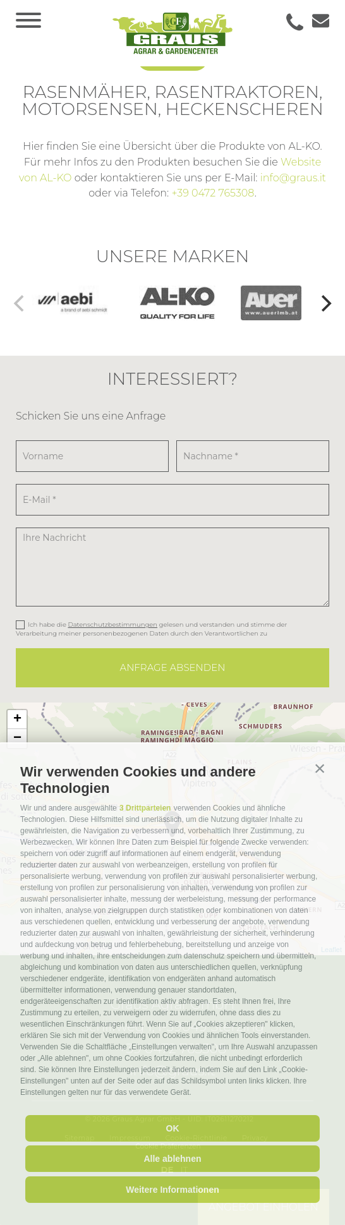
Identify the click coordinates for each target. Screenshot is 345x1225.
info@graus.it (293, 178)
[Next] (325, 303)
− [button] (17, 738)
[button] (320, 769)
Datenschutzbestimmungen (112, 624)
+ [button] (17, 719)
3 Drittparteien (145, 808)
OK (172, 1128)
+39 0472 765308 (212, 193)
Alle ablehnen (172, 1159)
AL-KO (55, 178)
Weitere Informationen (172, 1190)
